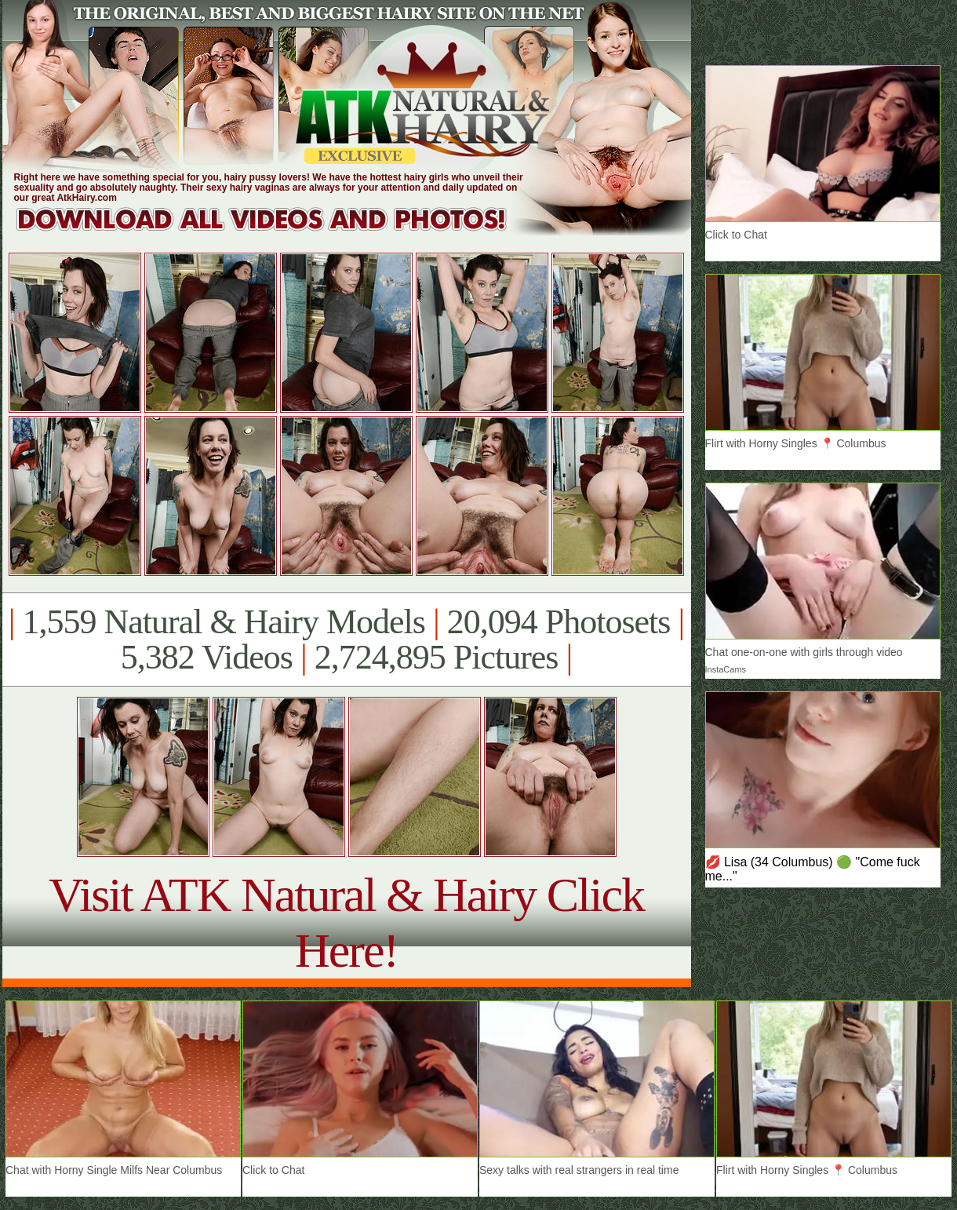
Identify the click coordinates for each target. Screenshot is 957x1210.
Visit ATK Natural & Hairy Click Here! (346, 922)
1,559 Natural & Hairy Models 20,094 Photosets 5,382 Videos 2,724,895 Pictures (346, 639)
